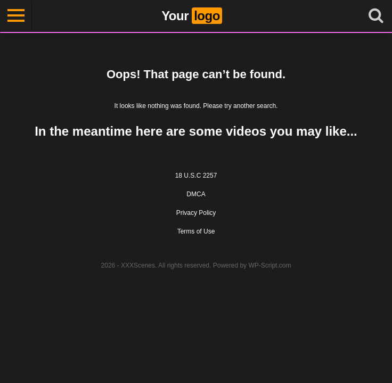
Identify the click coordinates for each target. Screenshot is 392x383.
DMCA (195, 194)
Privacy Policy (196, 213)
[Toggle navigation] (16, 16)
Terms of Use (196, 231)
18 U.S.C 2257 (196, 175)
